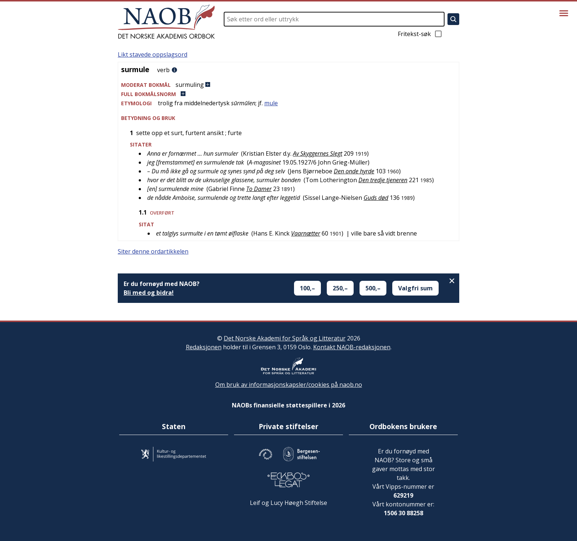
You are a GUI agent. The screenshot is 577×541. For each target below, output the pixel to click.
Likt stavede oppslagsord (152, 54)
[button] (288, 84)
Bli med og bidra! (149, 293)
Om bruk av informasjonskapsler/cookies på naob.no (288, 385)
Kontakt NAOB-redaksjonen (351, 347)
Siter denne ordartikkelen (153, 251)
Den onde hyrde (354, 171)
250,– (340, 288)
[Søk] (453, 19)
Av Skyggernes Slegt (317, 153)
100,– (307, 288)
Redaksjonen (204, 347)
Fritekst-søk (420, 33)
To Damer (259, 189)
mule (271, 103)
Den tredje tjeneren (382, 180)
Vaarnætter (305, 233)
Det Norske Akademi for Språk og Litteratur (285, 338)
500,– (372, 288)
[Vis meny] (563, 13)
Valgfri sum (415, 288)
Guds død (376, 198)
